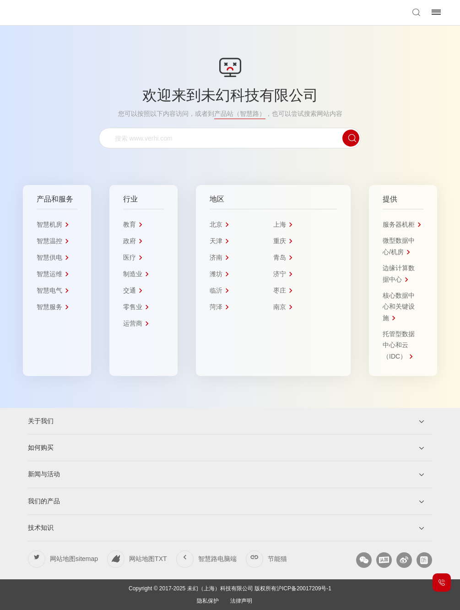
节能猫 (277, 558)
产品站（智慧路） (239, 113)
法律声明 (241, 601)
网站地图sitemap (74, 558)
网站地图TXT (148, 558)
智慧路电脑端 (217, 558)
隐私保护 (208, 601)
